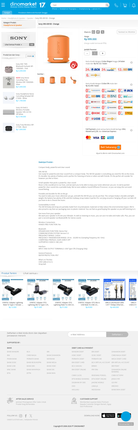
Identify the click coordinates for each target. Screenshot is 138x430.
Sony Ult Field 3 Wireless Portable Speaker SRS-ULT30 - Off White (24, 110)
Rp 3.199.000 (21, 117)
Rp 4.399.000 (21, 71)
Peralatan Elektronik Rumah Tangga (32, 12)
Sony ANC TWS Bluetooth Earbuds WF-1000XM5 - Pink (24, 66)
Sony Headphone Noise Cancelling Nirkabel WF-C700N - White (25, 96)
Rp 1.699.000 (21, 129)
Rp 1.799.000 (21, 101)
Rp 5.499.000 (21, 87)
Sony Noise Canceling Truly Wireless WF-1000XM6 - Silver (25, 81)
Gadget (7, 12)
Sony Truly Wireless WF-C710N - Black (25, 126)
